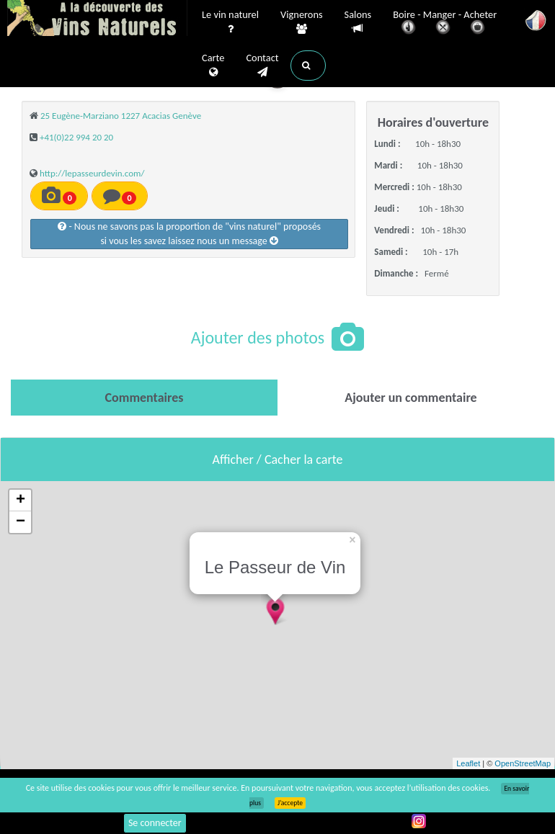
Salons (358, 22)
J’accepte (290, 803)
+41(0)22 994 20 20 (76, 137)
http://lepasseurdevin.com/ (92, 173)
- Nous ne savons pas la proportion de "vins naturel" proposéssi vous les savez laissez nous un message (189, 233)
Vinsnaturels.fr (97, 19)
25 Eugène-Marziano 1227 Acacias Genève (120, 115)
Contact (262, 66)
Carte (213, 66)
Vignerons (301, 22)
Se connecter (155, 823)
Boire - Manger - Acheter (445, 23)
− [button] (20, 522)
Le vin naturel (230, 22)
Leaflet (468, 763)
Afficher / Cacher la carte (278, 459)
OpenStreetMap (522, 763)
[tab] (144, 398)
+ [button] (20, 500)
